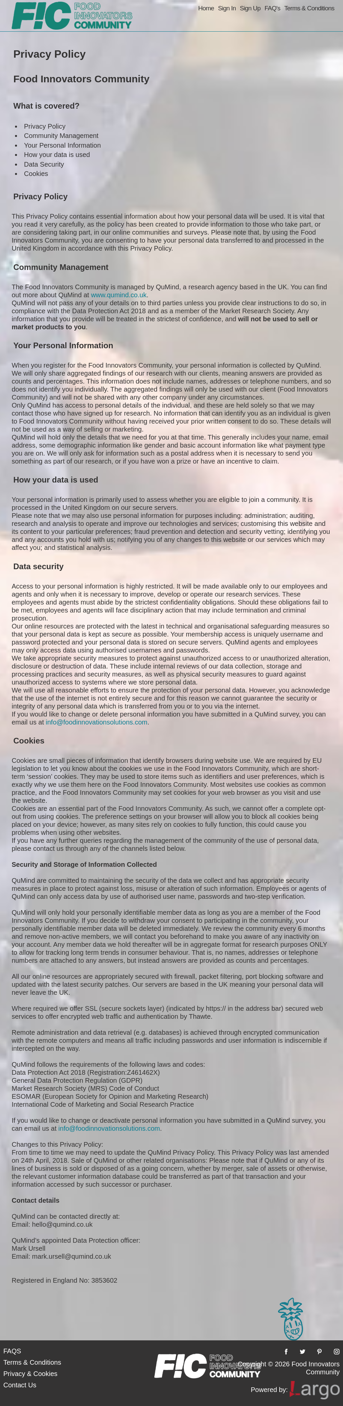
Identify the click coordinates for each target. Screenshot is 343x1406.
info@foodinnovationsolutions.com (96, 722)
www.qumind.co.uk (119, 295)
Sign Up (250, 8)
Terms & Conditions (309, 8)
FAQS (12, 1351)
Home (206, 8)
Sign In (227, 8)
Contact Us (19, 1385)
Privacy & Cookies (30, 1373)
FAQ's (272, 8)
